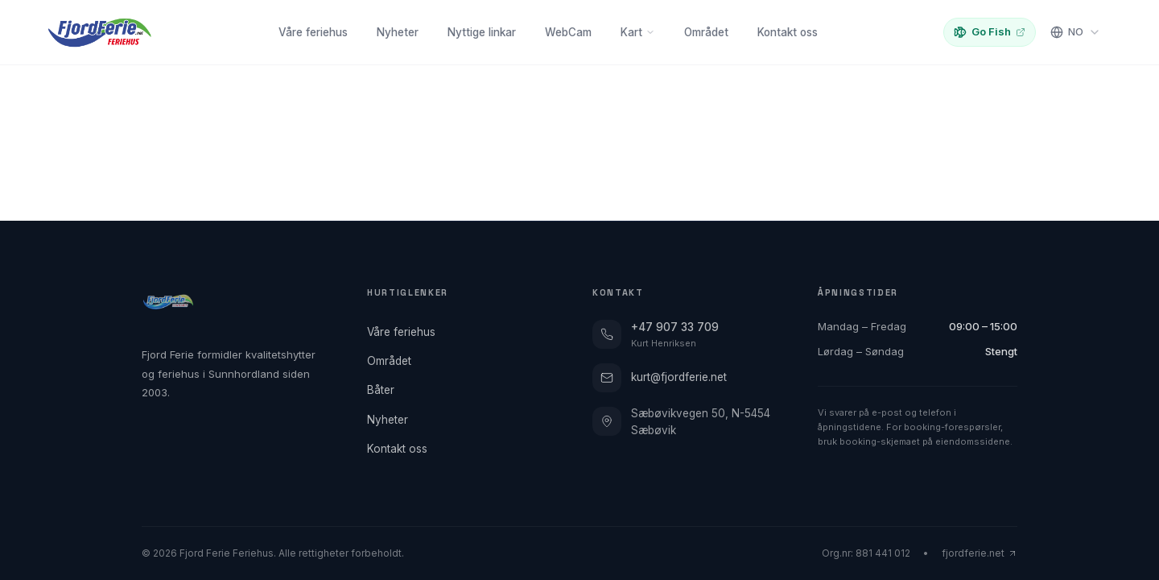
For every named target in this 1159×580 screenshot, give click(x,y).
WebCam (568, 32)
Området (706, 32)
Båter (385, 389)
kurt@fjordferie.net (659, 377)
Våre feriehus (313, 32)
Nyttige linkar (482, 32)
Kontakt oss (787, 32)
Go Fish (989, 32)
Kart (638, 32)
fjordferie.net (979, 553)
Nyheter (398, 32)
